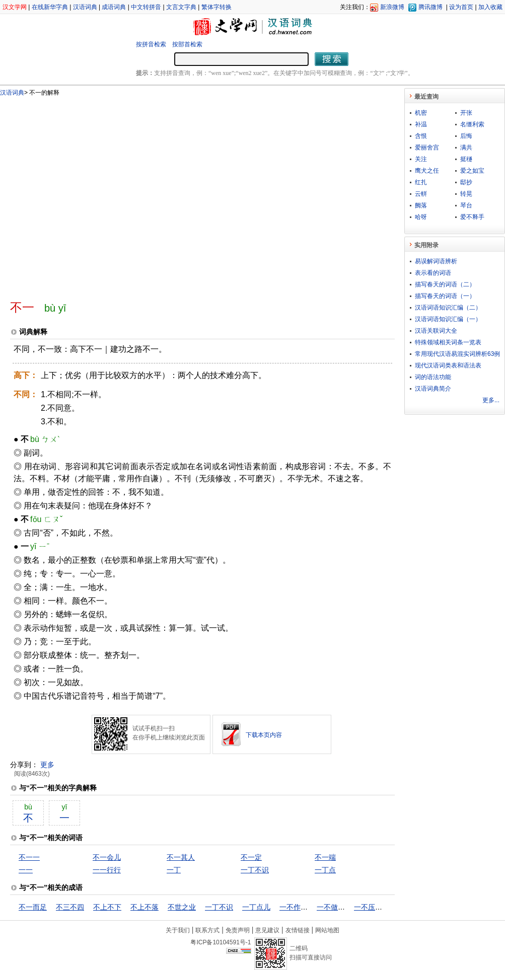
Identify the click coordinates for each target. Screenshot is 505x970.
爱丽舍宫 (427, 147)
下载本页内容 (264, 734)
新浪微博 (392, 7)
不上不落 (144, 907)
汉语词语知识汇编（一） (448, 319)
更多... (490, 400)
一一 (26, 870)
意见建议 (267, 930)
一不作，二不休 (304, 907)
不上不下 (107, 907)
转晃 (466, 193)
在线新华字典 (50, 7)
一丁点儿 (256, 907)
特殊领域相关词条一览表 (448, 342)
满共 (466, 147)
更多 (47, 765)
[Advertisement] (94, 194)
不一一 (29, 857)
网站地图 (327, 930)
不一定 (251, 857)
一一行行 (107, 870)
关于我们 (178, 930)
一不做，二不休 (341, 907)
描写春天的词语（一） (445, 296)
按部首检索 (187, 44)
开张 (466, 112)
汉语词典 (85, 7)
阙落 (421, 205)
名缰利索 (472, 124)
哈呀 (421, 216)
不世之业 (182, 907)
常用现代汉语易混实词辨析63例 (457, 353)
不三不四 (70, 907)
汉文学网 (15, 7)
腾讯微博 (430, 7)
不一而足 (33, 907)
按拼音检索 (151, 44)
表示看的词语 (433, 272)
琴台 (466, 205)
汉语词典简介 (433, 388)
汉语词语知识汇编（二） (448, 307)
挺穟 (466, 159)
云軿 (421, 193)
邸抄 (466, 182)
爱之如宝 (472, 170)
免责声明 (238, 930)
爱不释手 (472, 216)
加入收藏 (490, 7)
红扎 (421, 182)
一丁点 (325, 870)
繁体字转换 (216, 7)
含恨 (421, 135)
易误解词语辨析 (436, 261)
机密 (421, 112)
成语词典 (114, 7)
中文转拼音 (146, 7)
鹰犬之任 (427, 170)
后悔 (466, 135)
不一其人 (181, 857)
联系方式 (207, 930)
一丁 (174, 870)
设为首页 (461, 7)
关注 (421, 159)
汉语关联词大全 (436, 330)
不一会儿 (107, 857)
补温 (421, 124)
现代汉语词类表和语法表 (448, 365)
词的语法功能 (433, 377)
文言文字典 (181, 7)
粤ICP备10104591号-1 (220, 942)
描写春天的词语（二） (445, 284)
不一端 (325, 857)
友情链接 (297, 930)
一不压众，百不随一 (385, 907)
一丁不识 (255, 870)
